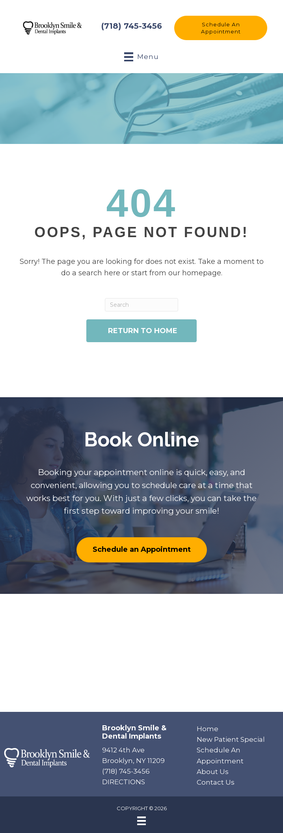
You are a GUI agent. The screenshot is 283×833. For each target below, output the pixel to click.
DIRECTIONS (123, 782)
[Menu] (141, 821)
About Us (213, 772)
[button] (220, 28)
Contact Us (216, 782)
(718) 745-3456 (131, 26)
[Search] (141, 304)
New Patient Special (231, 739)
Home (207, 729)
